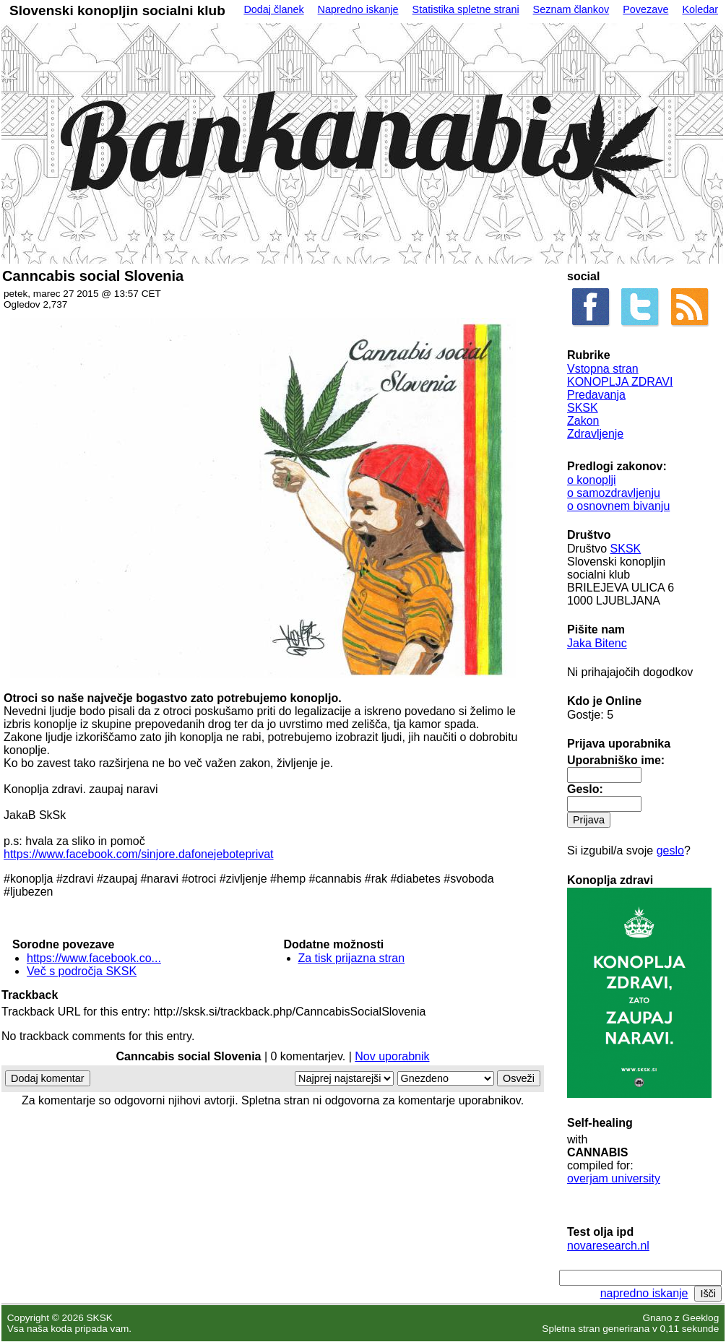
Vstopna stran (603, 369)
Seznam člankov (571, 9)
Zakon (583, 421)
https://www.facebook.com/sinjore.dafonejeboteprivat (139, 854)
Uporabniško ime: (616, 760)
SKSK (582, 408)
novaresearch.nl (608, 1245)
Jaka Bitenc (597, 643)
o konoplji (591, 480)
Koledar (700, 9)
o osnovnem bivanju (618, 506)
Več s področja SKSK (82, 971)
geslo (670, 850)
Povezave (645, 9)
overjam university (613, 1178)
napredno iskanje (644, 1293)
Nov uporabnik (392, 1056)
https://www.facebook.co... (94, 958)
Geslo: (585, 789)
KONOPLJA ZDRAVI (620, 382)
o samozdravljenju (613, 493)
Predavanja (596, 395)
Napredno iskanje (358, 9)
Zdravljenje (595, 434)
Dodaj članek (273, 9)
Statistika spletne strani (465, 9)
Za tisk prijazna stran (351, 958)
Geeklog (701, 1317)
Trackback (29, 995)
